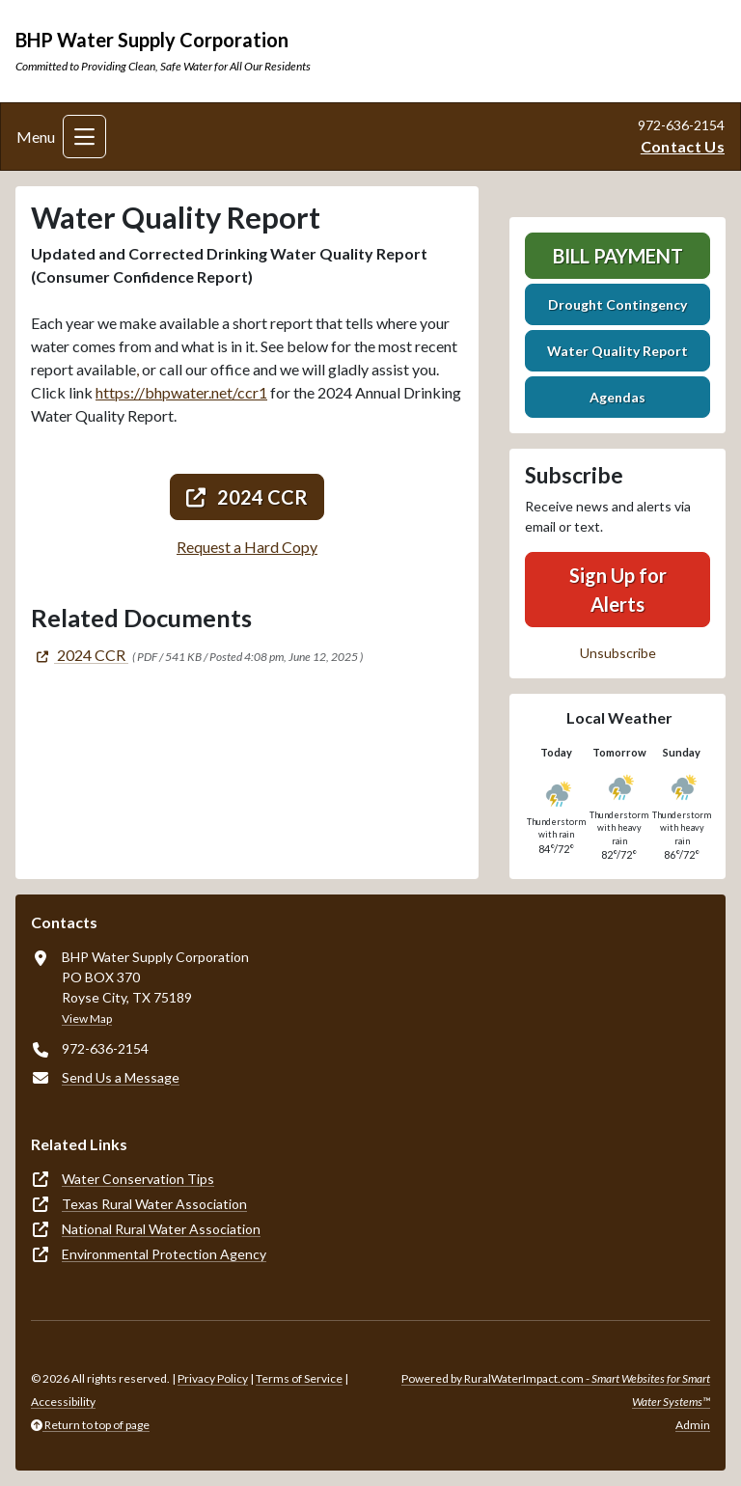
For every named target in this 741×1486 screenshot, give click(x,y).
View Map (87, 1018)
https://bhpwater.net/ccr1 (181, 392)
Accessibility (63, 1401)
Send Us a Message (120, 1077)
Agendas (617, 397)
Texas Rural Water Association (154, 1204)
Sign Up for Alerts (618, 590)
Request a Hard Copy (247, 546)
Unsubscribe (618, 653)
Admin (692, 1424)
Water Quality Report (617, 351)
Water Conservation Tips (138, 1178)
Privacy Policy (213, 1378)
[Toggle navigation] (84, 136)
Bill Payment (618, 255)
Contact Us (683, 146)
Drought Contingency (617, 304)
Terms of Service (299, 1378)
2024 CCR (247, 497)
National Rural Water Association (161, 1229)
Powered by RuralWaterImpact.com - (555, 1390)
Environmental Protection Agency (164, 1254)
